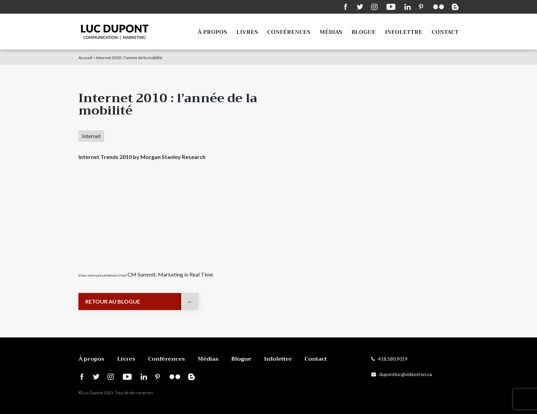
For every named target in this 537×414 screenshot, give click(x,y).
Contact (445, 32)
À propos (212, 32)
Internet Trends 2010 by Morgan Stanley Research (141, 156)
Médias (331, 32)
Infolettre (403, 32)
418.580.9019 (389, 359)
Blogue (363, 32)
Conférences (288, 32)
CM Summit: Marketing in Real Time (170, 274)
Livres (247, 32)
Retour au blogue (112, 301)
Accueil (85, 57)
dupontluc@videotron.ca (401, 374)
